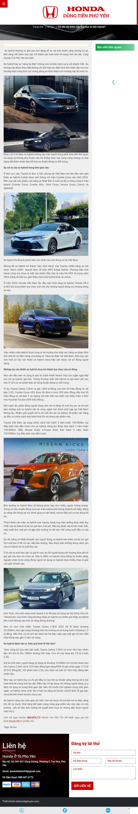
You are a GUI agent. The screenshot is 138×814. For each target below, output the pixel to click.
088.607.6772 (25, 777)
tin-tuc (50, 26)
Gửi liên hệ (82, 786)
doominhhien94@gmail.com (25, 771)
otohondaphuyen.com (27, 801)
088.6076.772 (33, 717)
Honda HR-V (15, 721)
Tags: (6, 727)
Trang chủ (38, 26)
